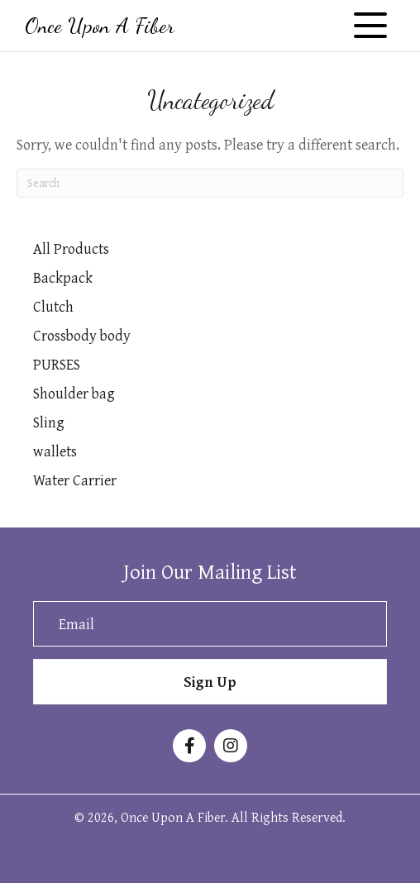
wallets (55, 451)
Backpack (63, 277)
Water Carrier (75, 480)
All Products (71, 248)
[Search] (210, 183)
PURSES (56, 364)
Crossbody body (82, 335)
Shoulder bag (74, 393)
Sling (48, 422)
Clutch (53, 306)
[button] (370, 25)
